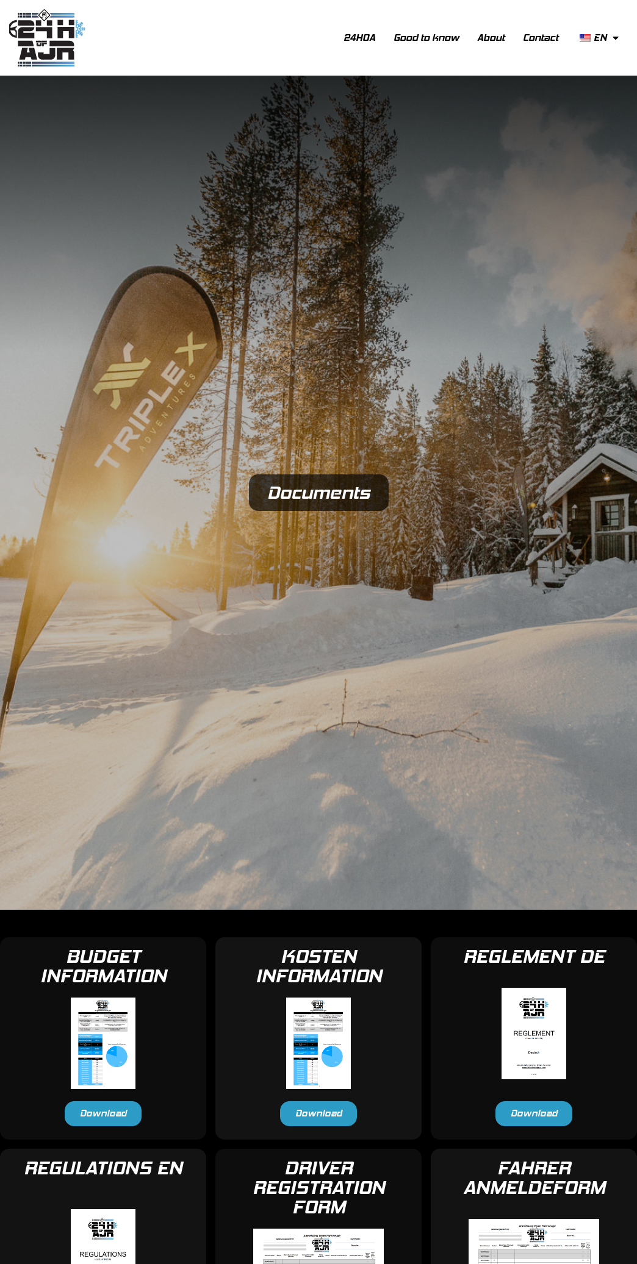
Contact (540, 37)
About (491, 37)
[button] (103, 1113)
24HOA (359, 37)
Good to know (426, 37)
